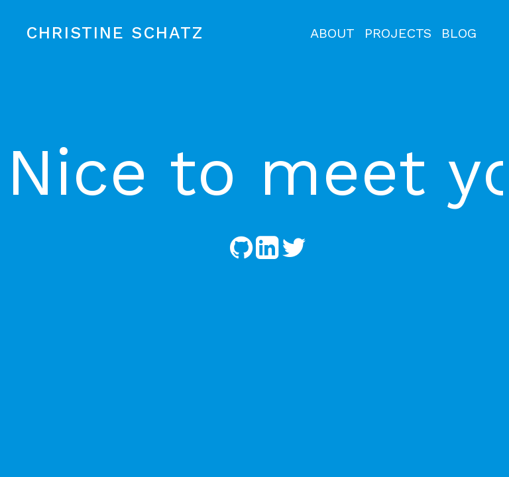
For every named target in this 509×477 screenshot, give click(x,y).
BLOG (459, 33)
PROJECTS (398, 33)
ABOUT (332, 33)
